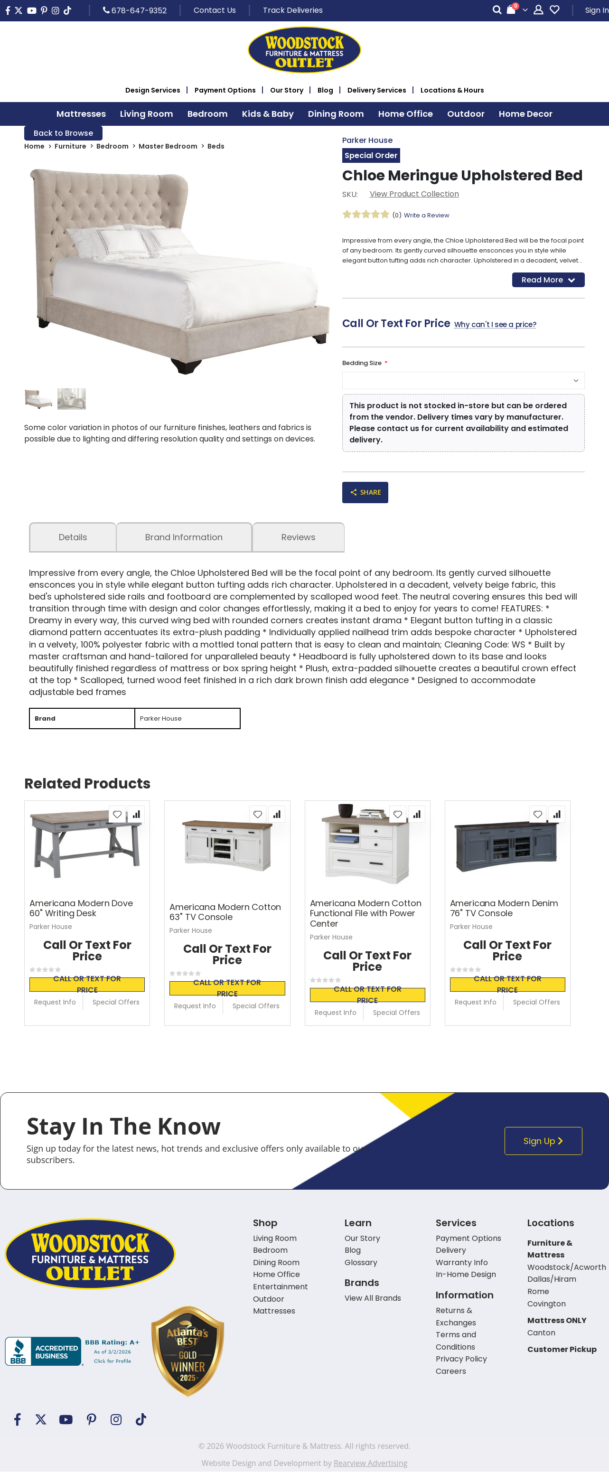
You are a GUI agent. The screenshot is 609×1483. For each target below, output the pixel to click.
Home (34, 148)
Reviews (298, 547)
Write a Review (429, 216)
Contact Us (215, 10)
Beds (216, 148)
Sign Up (546, 1152)
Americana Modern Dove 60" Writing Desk (80, 920)
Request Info (55, 1013)
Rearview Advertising (370, 1474)
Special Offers (116, 1013)
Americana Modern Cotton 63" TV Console (225, 923)
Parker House (367, 140)
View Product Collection (414, 195)
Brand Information (184, 547)
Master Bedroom (168, 148)
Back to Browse (63, 133)
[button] (117, 825)
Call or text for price (87, 996)
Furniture (70, 148)
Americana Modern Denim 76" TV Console (504, 920)
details (73, 547)
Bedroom (112, 148)
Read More (548, 286)
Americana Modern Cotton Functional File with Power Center (366, 925)
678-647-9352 (135, 10)
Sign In (597, 10)
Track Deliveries (293, 10)
